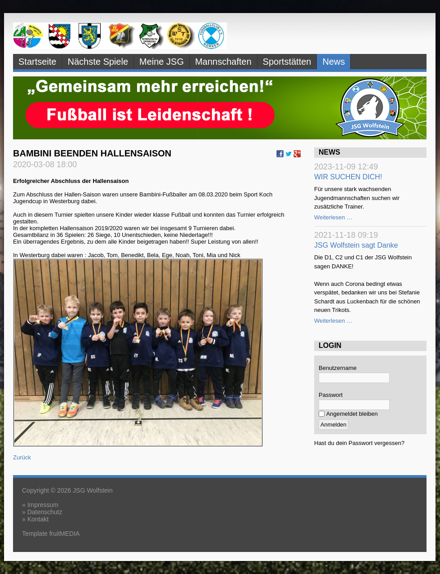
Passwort (330, 395)
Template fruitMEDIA (51, 533)
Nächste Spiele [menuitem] (97, 62)
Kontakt (38, 519)
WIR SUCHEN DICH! (348, 177)
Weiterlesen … (333, 217)
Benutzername (338, 368)
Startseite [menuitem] (37, 62)
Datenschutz (44, 512)
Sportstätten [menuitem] (287, 62)
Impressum (42, 504)
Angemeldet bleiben (352, 413)
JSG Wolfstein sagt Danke (356, 245)
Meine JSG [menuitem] (161, 62)
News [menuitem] (333, 62)
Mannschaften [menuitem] (223, 62)
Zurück (22, 457)
